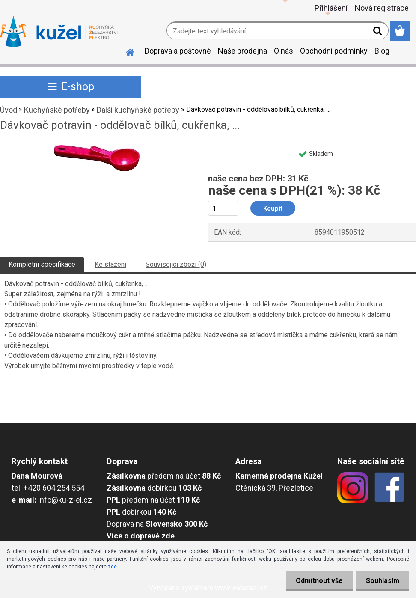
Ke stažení (110, 264)
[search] (378, 32)
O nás (283, 50)
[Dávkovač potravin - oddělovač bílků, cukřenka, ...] (97, 148)
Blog (381, 50)
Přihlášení (331, 7)
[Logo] (59, 31)
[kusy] (223, 208)
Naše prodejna (242, 50)
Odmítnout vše (316, 581)
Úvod (8, 109)
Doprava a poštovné (178, 50)
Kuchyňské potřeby (57, 109)
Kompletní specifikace (42, 264)
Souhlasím (381, 581)
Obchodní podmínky (334, 50)
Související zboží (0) (176, 264)
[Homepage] (125, 51)
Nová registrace (382, 7)
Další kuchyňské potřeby (138, 109)
